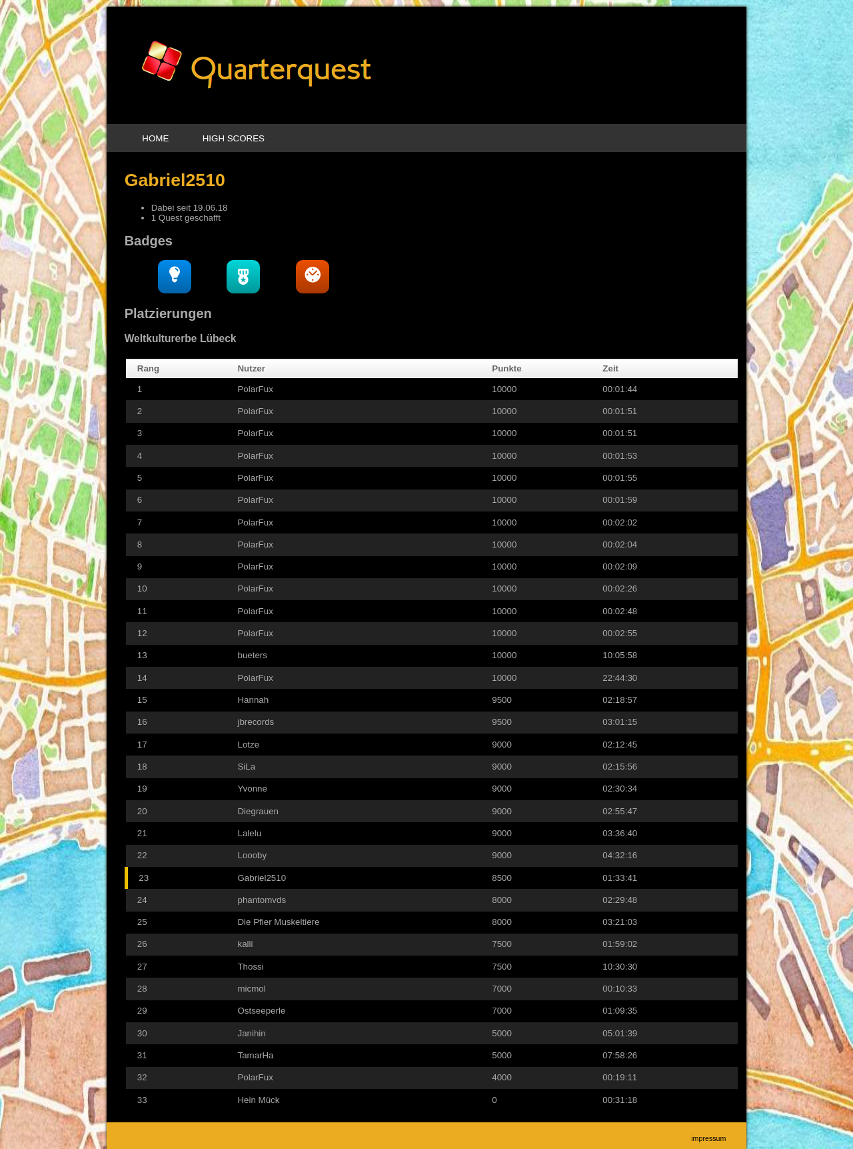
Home (155, 138)
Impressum (708, 1138)
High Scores (234, 138)
